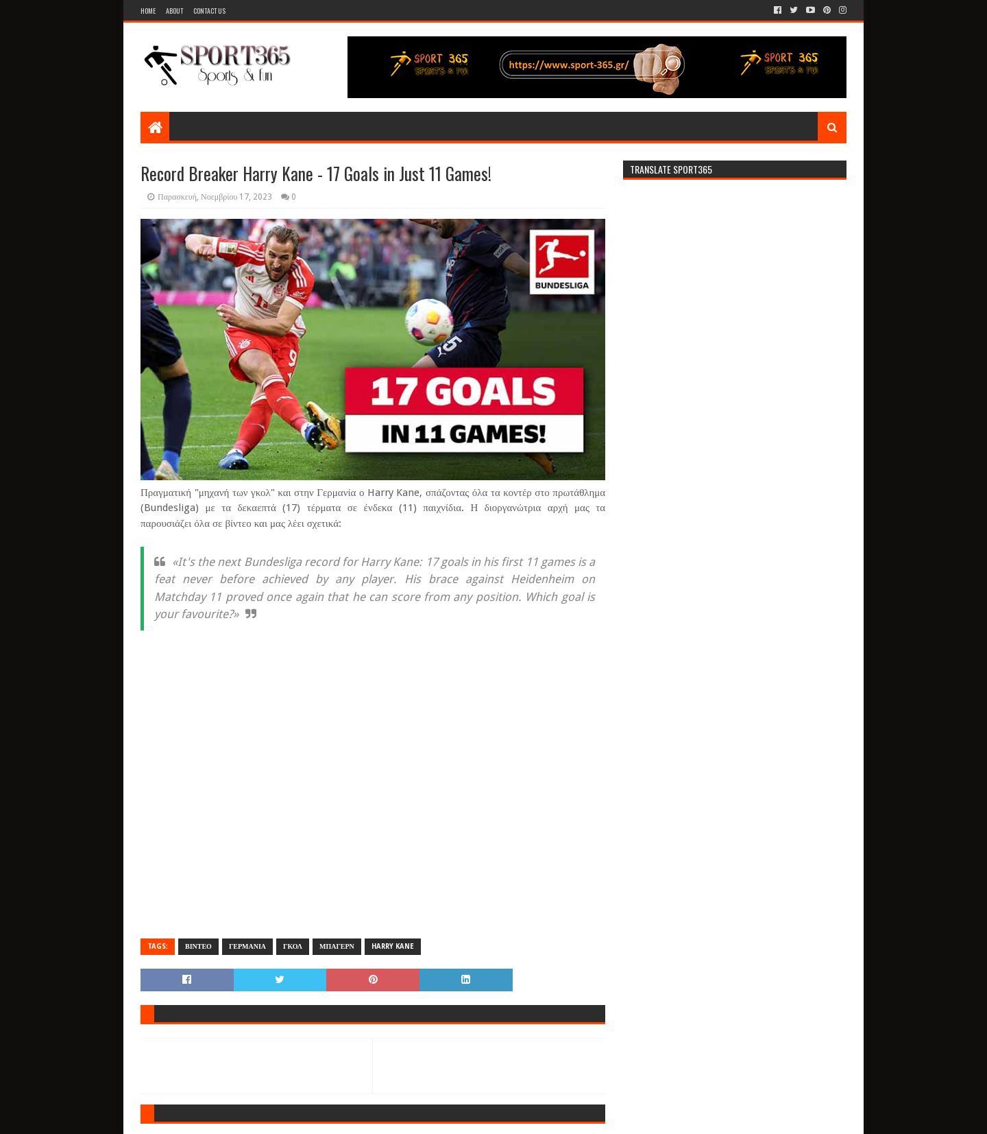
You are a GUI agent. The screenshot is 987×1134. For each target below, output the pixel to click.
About (174, 10)
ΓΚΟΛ (292, 946)
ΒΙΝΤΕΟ (198, 946)
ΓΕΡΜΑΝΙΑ (247, 946)
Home (148, 10)
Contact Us (209, 10)
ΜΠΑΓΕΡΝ (336, 946)
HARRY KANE (392, 946)
